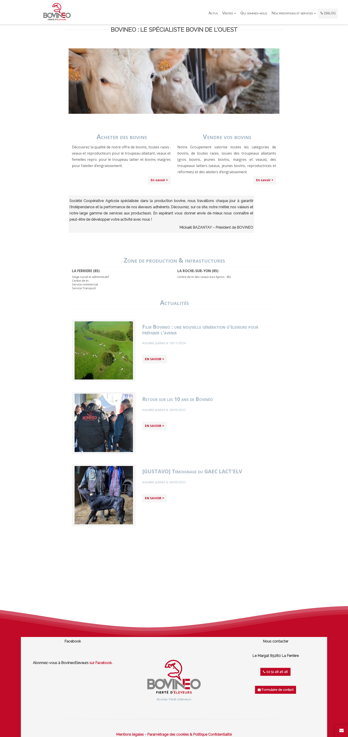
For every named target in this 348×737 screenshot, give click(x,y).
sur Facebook (100, 663)
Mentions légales (130, 734)
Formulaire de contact (275, 690)
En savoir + (159, 180)
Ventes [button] (229, 13)
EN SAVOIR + (154, 359)
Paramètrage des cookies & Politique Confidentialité (189, 734)
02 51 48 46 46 (275, 672)
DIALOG (328, 13)
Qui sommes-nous (253, 13)
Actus (213, 13)
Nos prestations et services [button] (293, 13)
